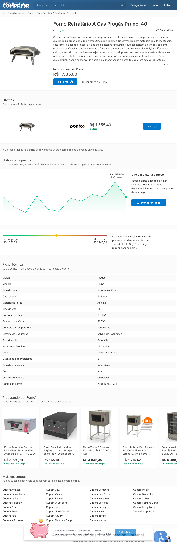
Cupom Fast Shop (100, 494)
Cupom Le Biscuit (12, 498)
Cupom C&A (53, 489)
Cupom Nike (97, 511)
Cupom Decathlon (143, 494)
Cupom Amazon (12, 489)
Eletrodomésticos (16, 13)
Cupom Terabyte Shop (59, 520)
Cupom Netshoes (99, 498)
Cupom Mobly (141, 489)
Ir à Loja (152, 126)
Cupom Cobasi (141, 498)
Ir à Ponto (65, 82)
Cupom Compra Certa (145, 502)
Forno (30, 13)
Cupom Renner (54, 498)
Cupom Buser (53, 507)
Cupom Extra (10, 511)
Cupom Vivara (54, 494)
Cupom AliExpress (13, 520)
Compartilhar (165, 30)
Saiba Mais (125, 532)
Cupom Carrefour (99, 502)
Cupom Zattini (98, 515)
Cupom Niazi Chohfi (57, 511)
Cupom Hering (98, 507)
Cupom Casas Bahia (14, 494)
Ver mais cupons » (143, 511)
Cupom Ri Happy (12, 502)
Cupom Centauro (99, 489)
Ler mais (168, 64)
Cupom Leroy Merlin (144, 507)
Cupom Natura (98, 520)
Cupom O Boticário (56, 502)
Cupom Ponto (10, 507)
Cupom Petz (10, 515)
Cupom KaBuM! (55, 515)
